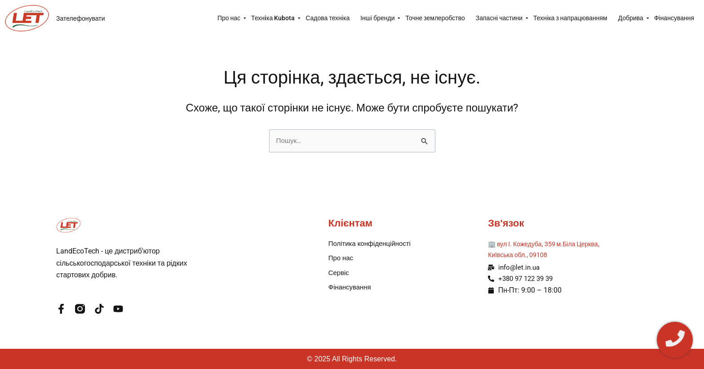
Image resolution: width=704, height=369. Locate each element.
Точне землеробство (435, 18)
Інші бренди (380, 18)
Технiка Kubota (275, 18)
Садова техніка (328, 18)
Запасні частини (502, 18)
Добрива (633, 18)
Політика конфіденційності (372, 243)
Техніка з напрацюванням (570, 18)
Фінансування (674, 18)
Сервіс (339, 274)
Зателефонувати (80, 18)
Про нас (231, 18)
